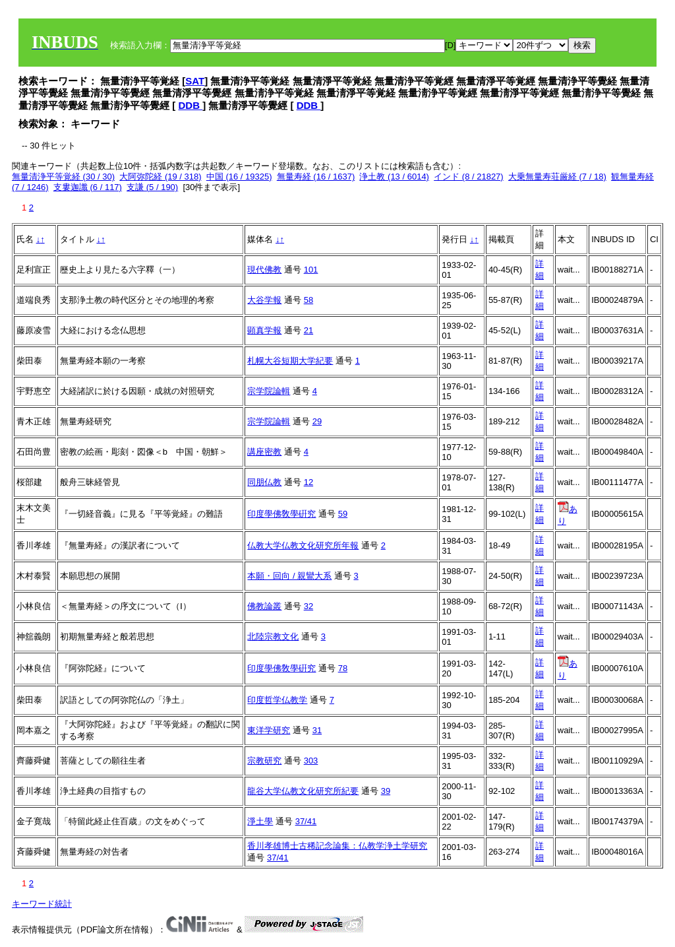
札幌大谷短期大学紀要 (290, 361)
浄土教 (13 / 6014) (394, 176)
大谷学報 (264, 300)
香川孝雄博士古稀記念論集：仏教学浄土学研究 (337, 846)
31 (317, 730)
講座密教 (264, 452)
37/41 (306, 821)
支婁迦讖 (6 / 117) (87, 187)
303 (311, 761)
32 (308, 606)
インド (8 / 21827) (469, 176)
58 (308, 300)
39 (385, 791)
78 (342, 668)
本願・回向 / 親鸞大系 (289, 576)
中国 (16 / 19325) (239, 176)
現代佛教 (264, 270)
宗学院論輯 (268, 391)
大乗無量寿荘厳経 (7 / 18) (557, 176)
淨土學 (260, 821)
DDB (191, 105)
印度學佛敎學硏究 (281, 514)
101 (311, 270)
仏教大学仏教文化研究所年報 (303, 545)
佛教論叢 (264, 606)
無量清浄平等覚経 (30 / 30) (63, 176)
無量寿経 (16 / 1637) (316, 176)
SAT (194, 80)
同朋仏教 (264, 482)
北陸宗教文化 (273, 636)
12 (308, 482)
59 (342, 514)
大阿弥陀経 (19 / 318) (160, 176)
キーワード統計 (42, 904)
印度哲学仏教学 (277, 700)
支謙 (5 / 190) (152, 187)
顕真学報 (264, 330)
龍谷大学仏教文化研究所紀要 (303, 791)
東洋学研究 (268, 730)
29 (317, 421)
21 (308, 330)
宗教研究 (264, 761)
